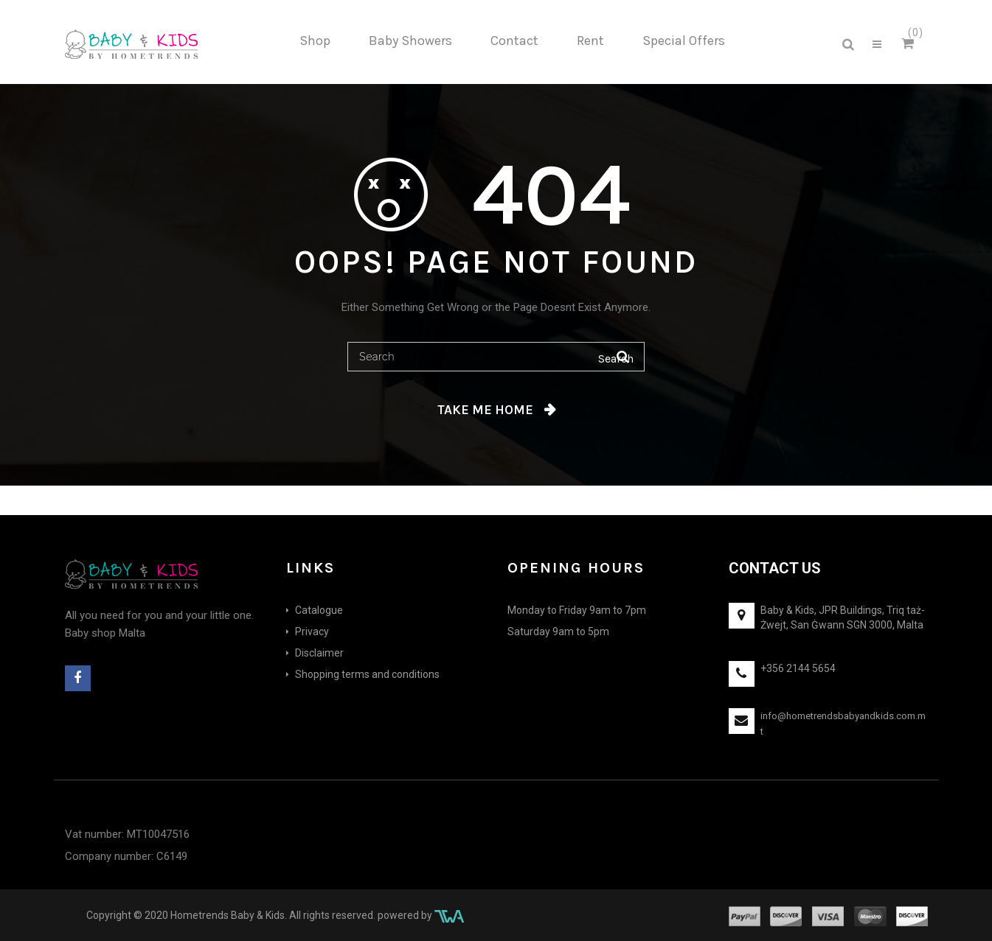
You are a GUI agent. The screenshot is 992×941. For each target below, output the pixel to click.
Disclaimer (319, 653)
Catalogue (319, 610)
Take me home (485, 410)
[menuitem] (315, 41)
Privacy (312, 631)
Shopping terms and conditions (367, 674)
